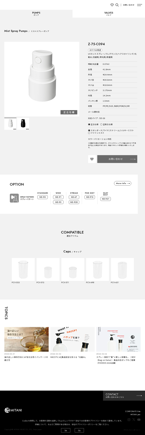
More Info (123, 183)
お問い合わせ (129, 5)
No (79, 430)
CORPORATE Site (132, 411)
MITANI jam (135, 414)
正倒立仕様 (106, 124)
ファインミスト (96, 133)
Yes (66, 430)
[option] (41, 79)
